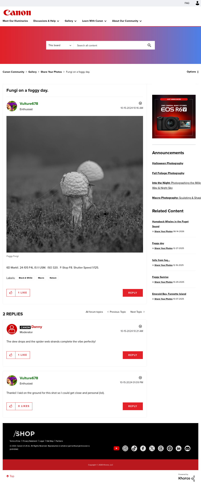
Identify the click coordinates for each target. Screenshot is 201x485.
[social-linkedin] (178, 448)
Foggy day (158, 243)
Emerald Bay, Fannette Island (169, 294)
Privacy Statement (30, 441)
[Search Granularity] (59, 45)
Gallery (69, 21)
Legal (41, 441)
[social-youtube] (116, 448)
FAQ (187, 3)
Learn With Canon (92, 21)
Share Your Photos (51, 72)
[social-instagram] (125, 448)
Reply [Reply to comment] (132, 355)
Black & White (25, 277)
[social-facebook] (143, 448)
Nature (53, 277)
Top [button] (12, 476)
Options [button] (191, 72)
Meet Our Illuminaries (15, 21)
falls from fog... (161, 260)
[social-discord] (187, 448)
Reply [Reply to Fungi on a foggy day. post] (132, 293)
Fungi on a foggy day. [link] (78, 72)
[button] (74, 184)
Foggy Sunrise (160, 277)
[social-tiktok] (134, 448)
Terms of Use (15, 441)
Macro (41, 277)
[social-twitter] (152, 448)
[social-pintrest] (170, 448)
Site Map (49, 441)
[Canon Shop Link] (22, 433)
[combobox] (114, 45)
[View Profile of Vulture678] (29, 103)
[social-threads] (161, 448)
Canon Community (17, 13)
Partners (59, 441)
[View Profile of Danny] (36, 326)
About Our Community (125, 21)
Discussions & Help (44, 21)
